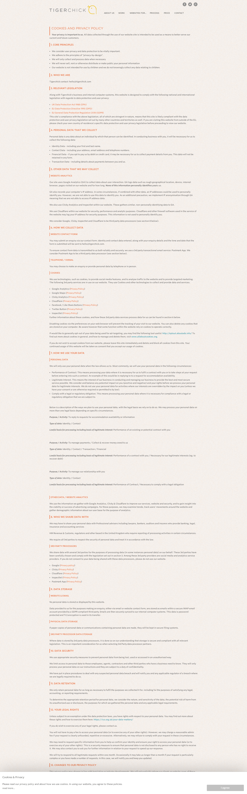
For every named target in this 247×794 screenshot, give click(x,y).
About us (109, 13)
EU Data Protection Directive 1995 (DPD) (72, 108)
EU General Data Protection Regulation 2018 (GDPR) (78, 113)
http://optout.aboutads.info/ (177, 333)
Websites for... (138, 13)
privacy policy (27, 784)
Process (154, 13)
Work (121, 13)
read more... (8, 788)
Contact (179, 13)
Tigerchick (72, 9)
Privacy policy (67, 565)
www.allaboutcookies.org (144, 336)
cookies (64, 784)
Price (167, 13)
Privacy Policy (77, 289)
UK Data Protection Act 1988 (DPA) (69, 104)
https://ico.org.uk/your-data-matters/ (113, 719)
